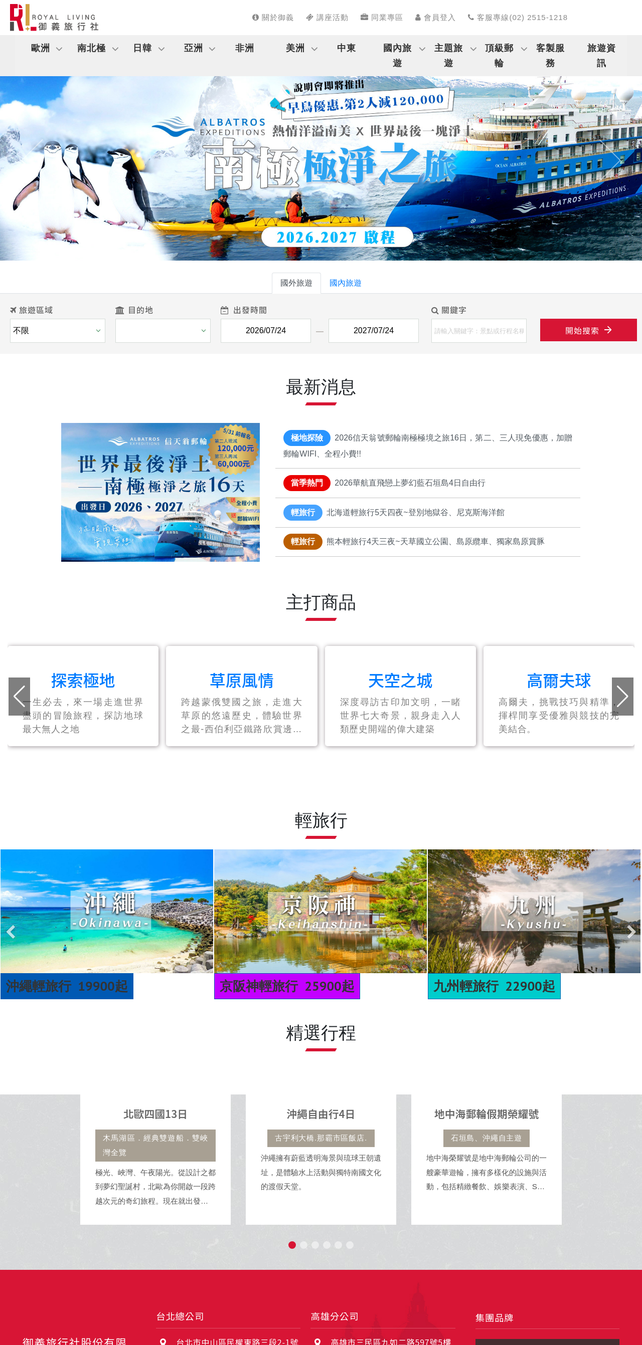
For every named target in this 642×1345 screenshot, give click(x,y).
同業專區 (382, 17)
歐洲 (40, 48)
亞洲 (193, 48)
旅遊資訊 (601, 55)
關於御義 (273, 17)
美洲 (295, 48)
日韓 (142, 48)
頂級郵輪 (499, 55)
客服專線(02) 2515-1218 (518, 17)
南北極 (91, 48)
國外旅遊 (296, 283)
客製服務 (550, 55)
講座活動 (327, 17)
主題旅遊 (448, 55)
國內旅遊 (397, 55)
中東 (346, 48)
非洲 (244, 48)
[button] (32, 160)
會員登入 (435, 17)
